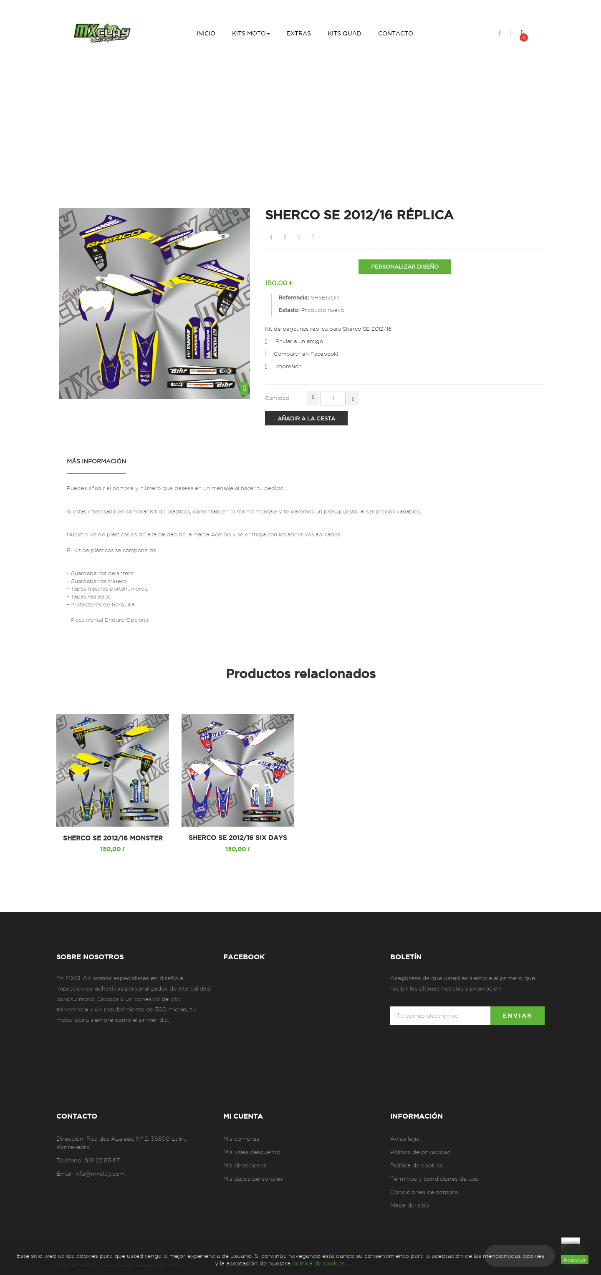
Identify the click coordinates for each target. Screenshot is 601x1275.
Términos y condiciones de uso (434, 1178)
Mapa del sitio (409, 1205)
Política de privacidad (420, 1152)
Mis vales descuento (251, 1152)
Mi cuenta (243, 1116)
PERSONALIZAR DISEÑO (405, 266)
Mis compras (241, 1138)
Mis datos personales (253, 1178)
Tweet (271, 238)
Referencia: (293, 297)
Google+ (299, 238)
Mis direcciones (245, 1165)
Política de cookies (416, 1165)
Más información (96, 461)
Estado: (289, 310)
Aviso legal (405, 1138)
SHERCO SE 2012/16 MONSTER (113, 838)
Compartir (285, 238)
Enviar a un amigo (299, 341)
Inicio (193, 126)
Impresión (288, 366)
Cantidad (277, 398)
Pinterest (312, 238)
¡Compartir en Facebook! (305, 354)
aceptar (574, 1259)
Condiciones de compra (424, 1192)
